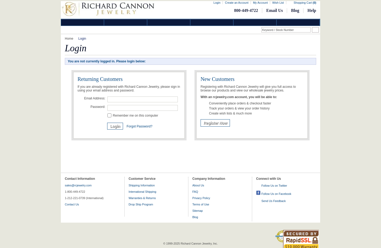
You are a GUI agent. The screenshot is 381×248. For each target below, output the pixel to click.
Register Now (215, 123)
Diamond (82, 22)
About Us (198, 185)
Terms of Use (200, 204)
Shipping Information (142, 185)
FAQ (195, 191)
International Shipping (142, 191)
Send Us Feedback (273, 201)
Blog (295, 10)
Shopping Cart (305, 2)
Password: (97, 107)
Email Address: (94, 98)
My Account (260, 2)
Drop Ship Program (141, 204)
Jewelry (211, 22)
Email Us (274, 10)
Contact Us (72, 204)
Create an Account (236, 2)
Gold (125, 22)
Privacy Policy (201, 198)
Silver (168, 22)
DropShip (298, 22)
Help (311, 10)
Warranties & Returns (142, 198)
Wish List (278, 2)
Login (217, 2)
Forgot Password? (139, 126)
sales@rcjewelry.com (78, 185)
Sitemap (197, 210)
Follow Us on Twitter (274, 185)
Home (69, 38)
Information (255, 22)
